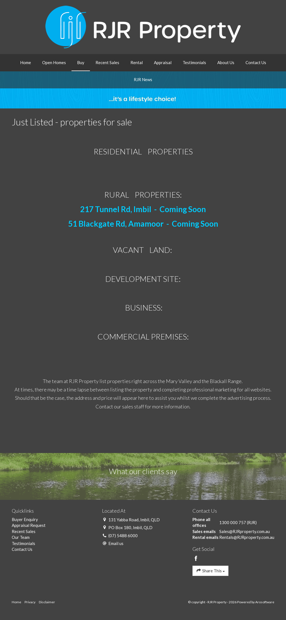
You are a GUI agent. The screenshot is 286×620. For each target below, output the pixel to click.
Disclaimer (47, 602)
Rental (136, 62)
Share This (210, 570)
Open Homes (54, 62)
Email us (115, 543)
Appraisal (162, 62)
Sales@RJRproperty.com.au (244, 531)
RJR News (143, 79)
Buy (80, 62)
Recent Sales (107, 62)
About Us (225, 62)
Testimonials (194, 62)
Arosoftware (264, 602)
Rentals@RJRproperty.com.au (246, 537)
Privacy (30, 602)
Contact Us (256, 62)
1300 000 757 (232, 522)
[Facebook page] (196, 558)
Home (25, 62)
